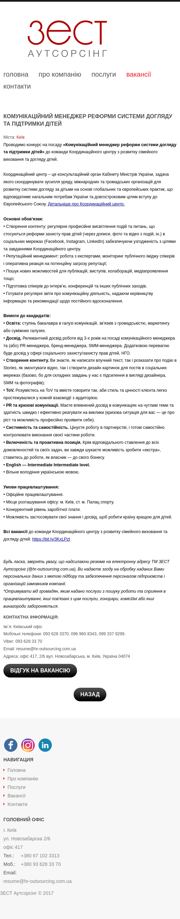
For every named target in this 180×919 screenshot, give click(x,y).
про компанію (60, 74)
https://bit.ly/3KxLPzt (51, 539)
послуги (103, 74)
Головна (16, 770)
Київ (20, 137)
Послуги (16, 787)
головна (15, 74)
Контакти (17, 804)
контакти (17, 86)
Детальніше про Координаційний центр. (86, 204)
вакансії (138, 74)
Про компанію (22, 778)
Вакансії (16, 795)
